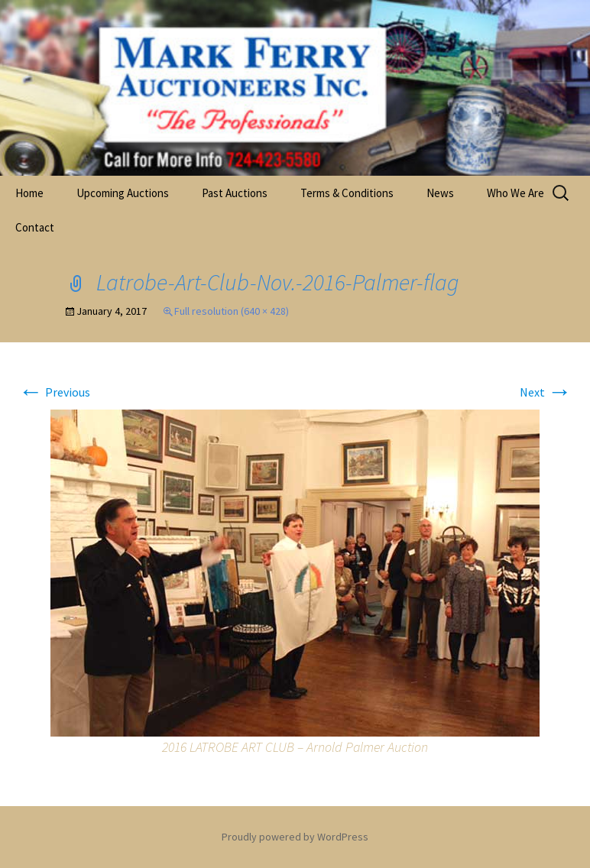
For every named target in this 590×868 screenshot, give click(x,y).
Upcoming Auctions (122, 193)
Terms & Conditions (347, 193)
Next (546, 392)
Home (29, 193)
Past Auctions (234, 193)
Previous (54, 392)
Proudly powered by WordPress (295, 837)
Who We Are (515, 193)
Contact (34, 227)
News (440, 193)
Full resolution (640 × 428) (231, 311)
